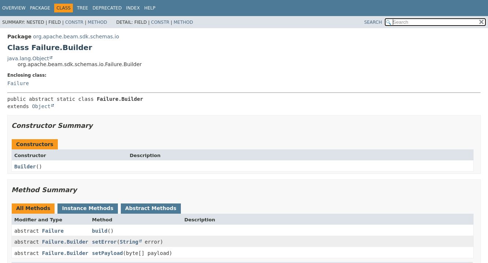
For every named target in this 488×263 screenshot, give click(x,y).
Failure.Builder (65, 242)
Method (97, 22)
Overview (14, 8)
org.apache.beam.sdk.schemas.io (76, 36)
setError (104, 242)
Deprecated (107, 8)
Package (40, 8)
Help (150, 8)
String (129, 242)
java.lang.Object (28, 58)
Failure (18, 83)
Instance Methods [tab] (87, 208)
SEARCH (373, 22)
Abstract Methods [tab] (150, 208)
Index (133, 8)
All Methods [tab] (33, 208)
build (99, 231)
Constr (74, 22)
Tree (82, 8)
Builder (25, 166)
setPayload (107, 253)
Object (41, 106)
